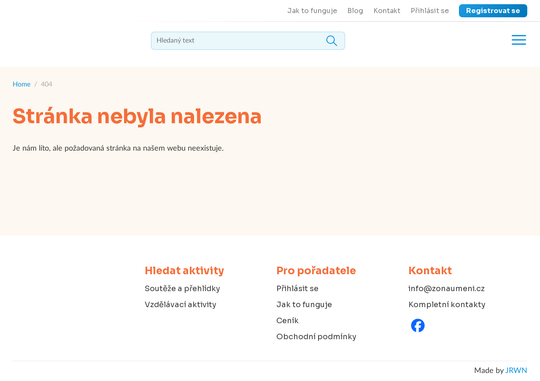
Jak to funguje (312, 10)
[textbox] (248, 41)
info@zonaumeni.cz (446, 288)
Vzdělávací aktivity (180, 304)
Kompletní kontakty (447, 304)
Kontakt (386, 10)
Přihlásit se (429, 10)
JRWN (516, 371)
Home (21, 84)
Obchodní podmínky (316, 336)
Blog (355, 10)
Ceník (287, 320)
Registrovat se (493, 10)
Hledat (331, 40)
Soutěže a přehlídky (182, 288)
